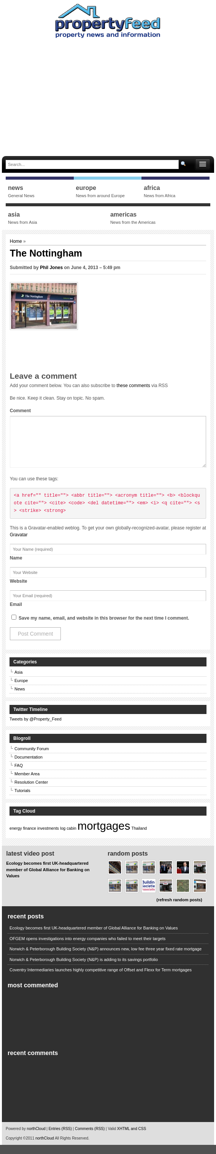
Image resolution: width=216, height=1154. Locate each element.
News (19, 698)
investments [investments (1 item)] (48, 837)
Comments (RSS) (90, 1138)
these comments (133, 385)
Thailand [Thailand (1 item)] (139, 837)
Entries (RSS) (60, 1138)
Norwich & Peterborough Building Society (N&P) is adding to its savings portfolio (84, 968)
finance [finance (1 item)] (29, 837)
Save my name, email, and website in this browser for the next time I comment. (104, 627)
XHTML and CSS (131, 1138)
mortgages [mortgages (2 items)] (104, 835)
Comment (20, 410)
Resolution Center (31, 791)
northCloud (36, 1138)
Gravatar (19, 544)
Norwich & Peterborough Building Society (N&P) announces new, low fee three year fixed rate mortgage (106, 958)
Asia (18, 681)
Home (16, 241)
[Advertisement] (109, 95)
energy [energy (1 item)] (16, 837)
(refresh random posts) (179, 909)
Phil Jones (51, 267)
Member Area (27, 783)
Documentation (28, 766)
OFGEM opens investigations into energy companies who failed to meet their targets (87, 947)
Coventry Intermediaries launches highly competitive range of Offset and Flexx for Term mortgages (101, 979)
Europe (21, 689)
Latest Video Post (30, 862)
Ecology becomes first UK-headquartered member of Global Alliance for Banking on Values (47, 878)
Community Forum (31, 758)
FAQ (18, 774)
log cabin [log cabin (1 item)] (68, 837)
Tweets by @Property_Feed (36, 728)
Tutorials (22, 799)
